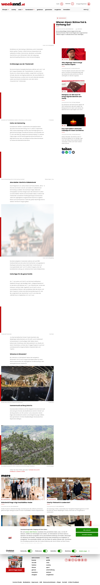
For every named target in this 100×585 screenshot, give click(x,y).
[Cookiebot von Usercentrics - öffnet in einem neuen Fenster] (10, 582)
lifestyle (5, 9)
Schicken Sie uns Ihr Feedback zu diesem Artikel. (25, 470)
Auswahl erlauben (87, 565)
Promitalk (66, 59)
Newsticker (69, 3)
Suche (59, 4)
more (86, 9)
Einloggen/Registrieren (83, 4)
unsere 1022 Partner (31, 562)
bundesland (30, 9)
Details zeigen (83, 582)
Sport (65, 125)
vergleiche (57, 9)
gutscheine (48, 9)
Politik (65, 91)
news (20, 9)
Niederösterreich (62, 18)
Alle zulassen (87, 561)
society (13, 9)
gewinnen (40, 9)
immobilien (66, 9)
